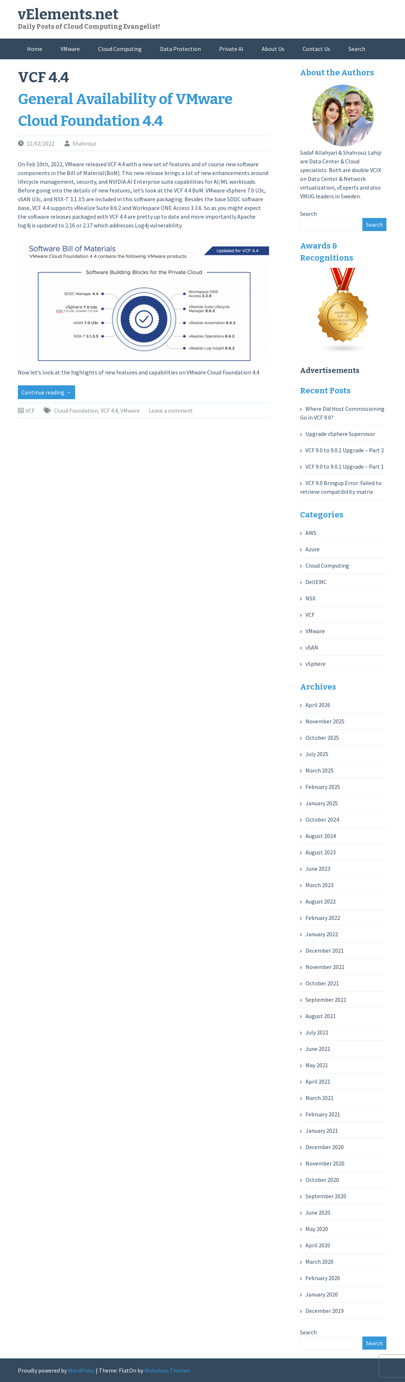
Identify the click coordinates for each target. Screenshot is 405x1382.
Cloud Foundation (76, 410)
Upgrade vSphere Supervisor (340, 433)
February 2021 (322, 1114)
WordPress (81, 1370)
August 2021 (320, 1016)
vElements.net (68, 14)
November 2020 (324, 1163)
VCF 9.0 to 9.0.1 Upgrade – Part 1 (344, 466)
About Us (273, 48)
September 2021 (325, 999)
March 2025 (319, 770)
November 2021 (324, 966)
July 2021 (316, 1032)
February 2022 (322, 917)
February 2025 (322, 786)
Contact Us (316, 48)
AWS (310, 532)
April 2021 (317, 1081)
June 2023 (317, 868)
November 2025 (324, 721)
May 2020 (316, 1228)
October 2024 (322, 819)
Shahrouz (84, 143)
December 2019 (324, 1310)
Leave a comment (171, 410)
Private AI (231, 48)
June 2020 (317, 1212)
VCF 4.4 (109, 410)
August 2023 (320, 852)
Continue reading (48, 393)
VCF (30, 410)
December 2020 (324, 1147)
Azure (312, 549)
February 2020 (322, 1278)
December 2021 (324, 950)
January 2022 (321, 934)
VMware (70, 48)
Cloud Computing (120, 48)
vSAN (311, 647)
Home (34, 48)
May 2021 (316, 1065)
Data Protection (180, 48)
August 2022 (320, 901)
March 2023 (319, 885)
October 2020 (322, 1179)
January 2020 (321, 1294)
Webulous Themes (167, 1370)
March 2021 (319, 1097)
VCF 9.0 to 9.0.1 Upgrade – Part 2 (344, 450)
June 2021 (317, 1048)
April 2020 (317, 1245)
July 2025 (316, 754)
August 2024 (320, 835)
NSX (310, 598)
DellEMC (316, 581)
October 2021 (322, 983)
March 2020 (319, 1261)
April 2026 (317, 704)
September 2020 (325, 1196)
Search (356, 48)
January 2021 (321, 1130)
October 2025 (322, 737)
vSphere (315, 663)
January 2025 (321, 803)
